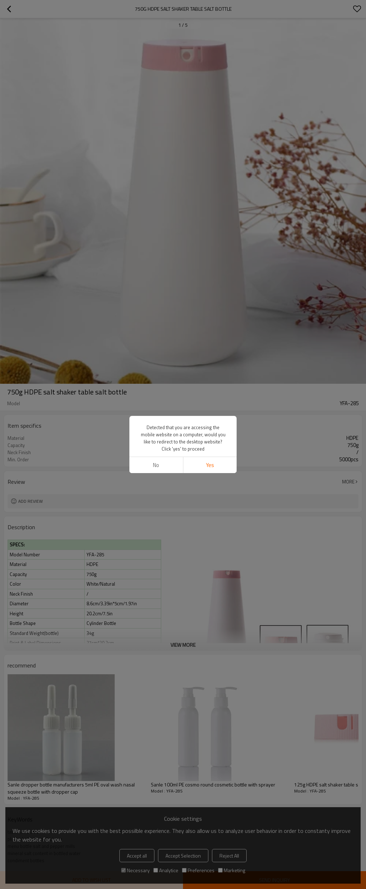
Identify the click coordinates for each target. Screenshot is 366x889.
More (348, 481)
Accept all (137, 855)
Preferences (198, 870)
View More (183, 645)
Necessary (135, 870)
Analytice (165, 870)
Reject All (229, 855)
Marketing (231, 870)
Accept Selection (183, 855)
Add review (30, 501)
